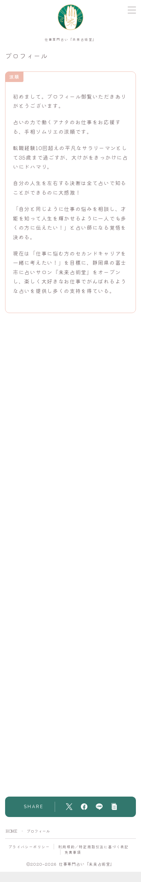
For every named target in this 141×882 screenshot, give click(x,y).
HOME (11, 831)
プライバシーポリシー (29, 846)
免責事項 (73, 852)
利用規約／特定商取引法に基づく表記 (93, 846)
